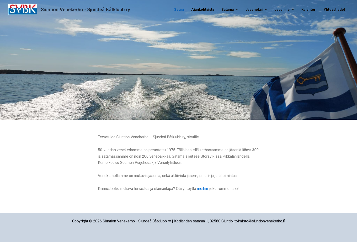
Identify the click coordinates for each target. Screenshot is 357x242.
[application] (236, 9)
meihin (202, 188)
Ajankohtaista (202, 9)
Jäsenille (284, 9)
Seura (179, 9)
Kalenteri (308, 9)
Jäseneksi (256, 9)
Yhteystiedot (334, 9)
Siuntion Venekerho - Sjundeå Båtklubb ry (85, 9)
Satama (229, 9)
